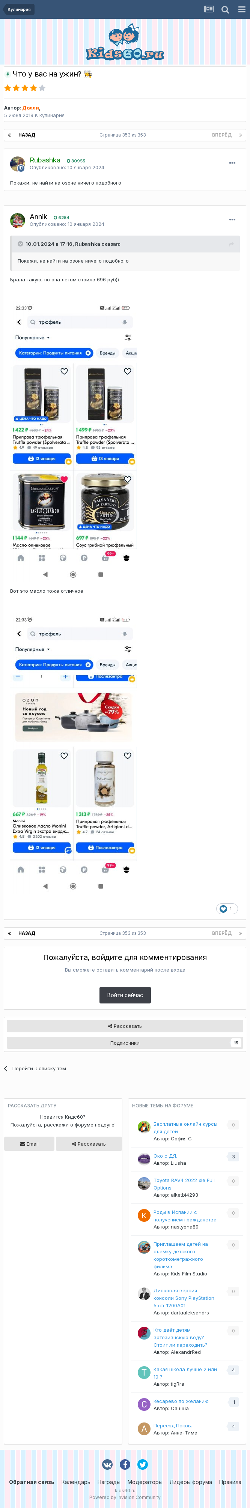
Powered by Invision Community (125, 1497)
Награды (109, 1482)
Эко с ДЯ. (165, 1156)
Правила (230, 1482)
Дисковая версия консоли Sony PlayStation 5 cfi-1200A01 (184, 1297)
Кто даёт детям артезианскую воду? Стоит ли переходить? (181, 1337)
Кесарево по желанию (181, 1401)
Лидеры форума (191, 1482)
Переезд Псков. (173, 1425)
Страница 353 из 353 (123, 135)
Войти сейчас (125, 995)
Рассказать (125, 1026)
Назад (26, 135)
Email (29, 1144)
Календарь (76, 1482)
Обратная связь (31, 1482)
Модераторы (145, 1482)
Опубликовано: (67, 167)
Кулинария (52, 115)
